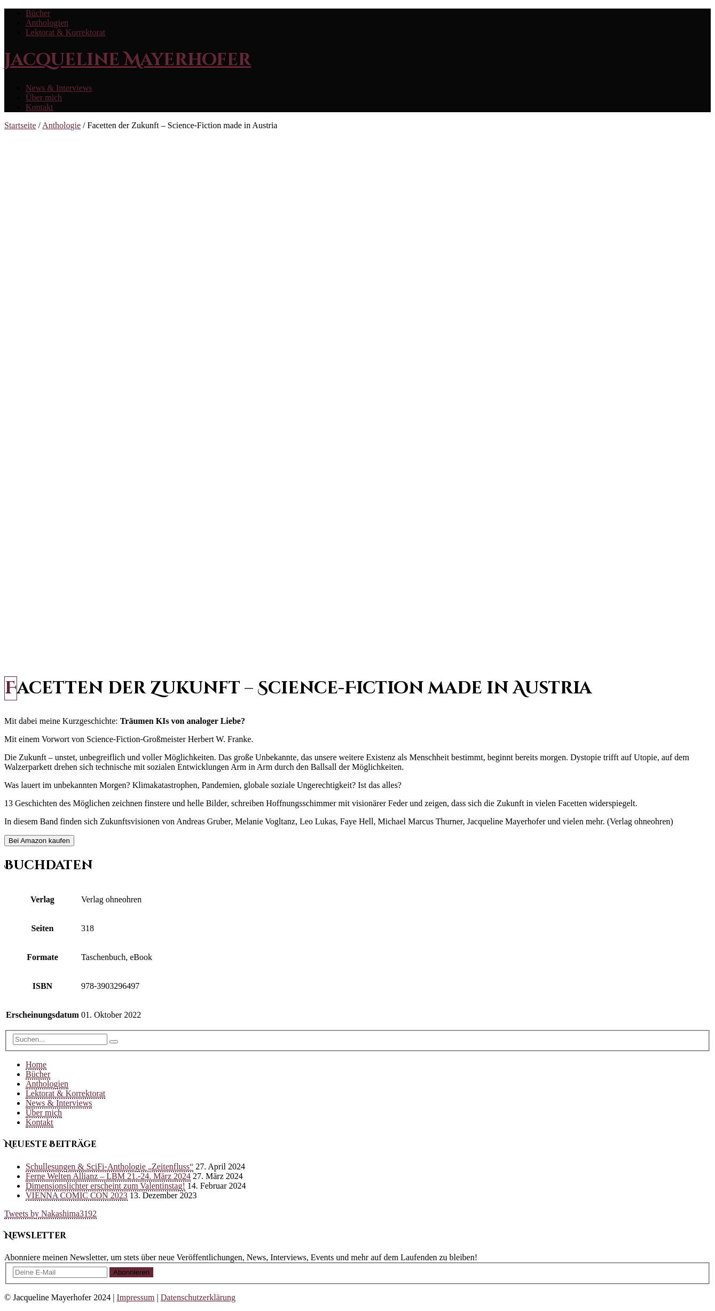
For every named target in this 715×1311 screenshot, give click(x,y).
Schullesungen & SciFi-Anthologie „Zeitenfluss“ (109, 1166)
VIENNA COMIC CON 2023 (77, 1195)
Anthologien (47, 22)
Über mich (44, 97)
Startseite (20, 125)
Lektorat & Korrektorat (65, 32)
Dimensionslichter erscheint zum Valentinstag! (105, 1185)
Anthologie (61, 125)
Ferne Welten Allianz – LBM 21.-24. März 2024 (108, 1176)
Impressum (135, 1297)
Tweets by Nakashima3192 (50, 1213)
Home (36, 1064)
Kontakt (39, 107)
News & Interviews (59, 87)
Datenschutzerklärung (198, 1297)
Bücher (38, 13)
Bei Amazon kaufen (39, 841)
